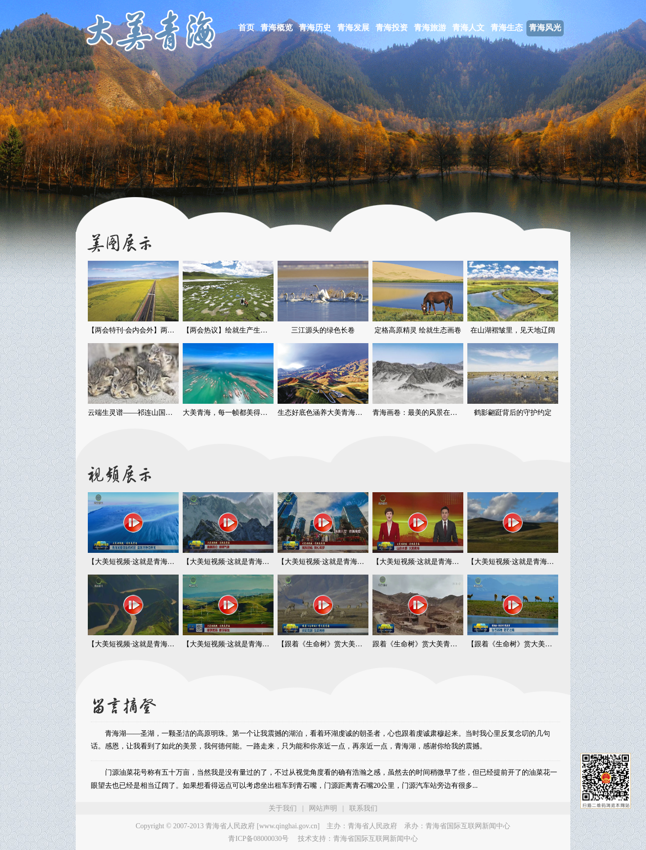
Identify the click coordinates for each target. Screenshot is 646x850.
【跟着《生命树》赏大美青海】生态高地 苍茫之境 (546, 644)
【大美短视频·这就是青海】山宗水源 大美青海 (444, 561)
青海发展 (353, 27)
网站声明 (323, 808)
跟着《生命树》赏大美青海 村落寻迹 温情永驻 (444, 644)
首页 (246, 27)
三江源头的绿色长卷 (323, 330)
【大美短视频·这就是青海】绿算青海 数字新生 (255, 644)
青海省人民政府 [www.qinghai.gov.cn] (262, 826)
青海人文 (468, 27)
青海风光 (545, 27)
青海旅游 (430, 27)
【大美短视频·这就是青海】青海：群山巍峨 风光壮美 (550, 561)
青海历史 (315, 27)
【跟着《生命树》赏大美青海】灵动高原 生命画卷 (356, 644)
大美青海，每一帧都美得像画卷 (232, 412)
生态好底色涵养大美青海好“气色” (330, 412)
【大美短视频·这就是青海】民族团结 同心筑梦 (350, 561)
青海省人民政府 (372, 826)
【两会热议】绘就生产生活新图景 (236, 330)
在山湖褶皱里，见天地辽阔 (512, 330)
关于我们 (282, 808)
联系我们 (363, 808)
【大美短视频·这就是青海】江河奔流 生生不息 (160, 644)
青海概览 (276, 27)
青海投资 (391, 27)
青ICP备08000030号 (258, 838)
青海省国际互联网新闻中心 (467, 826)
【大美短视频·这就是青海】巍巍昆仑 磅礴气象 (255, 561)
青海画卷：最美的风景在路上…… (425, 412)
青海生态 (507, 27)
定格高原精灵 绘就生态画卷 (417, 330)
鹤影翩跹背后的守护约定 (513, 412)
